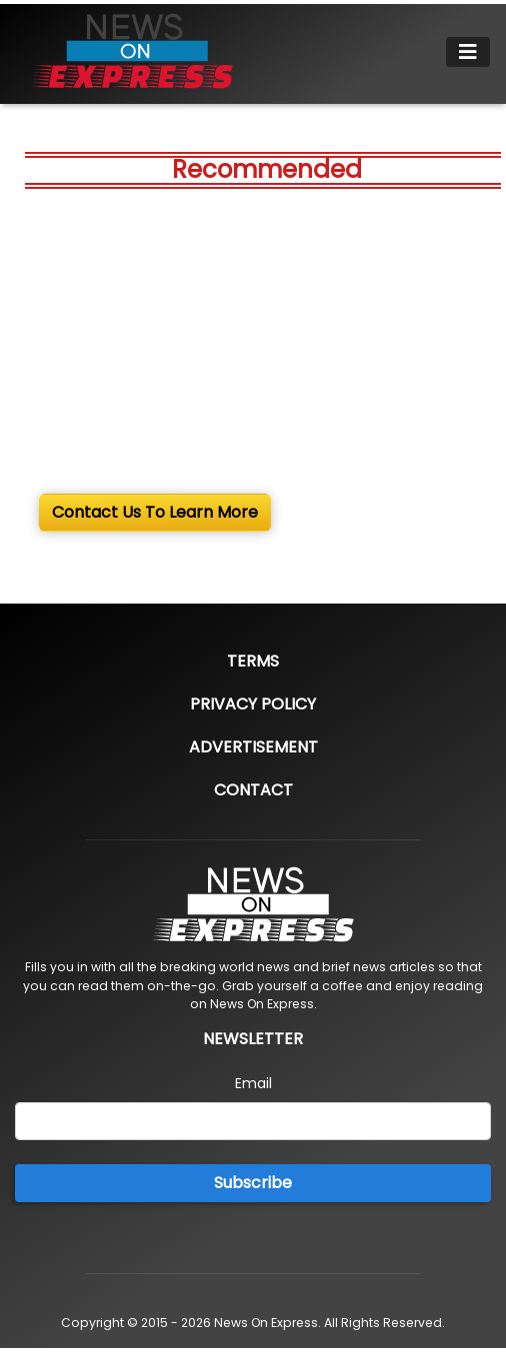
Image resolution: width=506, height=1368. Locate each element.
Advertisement (253, 746)
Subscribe (253, 1182)
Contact (253, 789)
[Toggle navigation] (468, 52)
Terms (253, 661)
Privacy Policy (253, 703)
